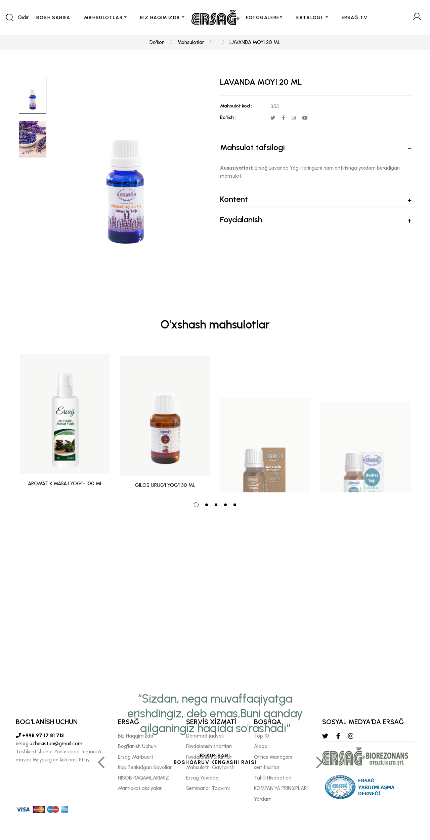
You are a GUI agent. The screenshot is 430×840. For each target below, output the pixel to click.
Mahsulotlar (190, 42)
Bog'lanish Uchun (137, 746)
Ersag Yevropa (202, 778)
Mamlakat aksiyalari (140, 788)
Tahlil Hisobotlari (272, 778)
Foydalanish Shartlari (209, 757)
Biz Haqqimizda (135, 736)
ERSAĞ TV (355, 17)
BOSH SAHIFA (53, 17)
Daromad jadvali (205, 736)
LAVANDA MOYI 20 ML (255, 42)
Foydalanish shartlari (209, 746)
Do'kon (157, 42)
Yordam (262, 799)
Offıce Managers (273, 757)
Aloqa (260, 746)
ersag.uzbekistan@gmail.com (49, 744)
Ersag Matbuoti (135, 757)
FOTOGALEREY (264, 17)
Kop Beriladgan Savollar (145, 767)
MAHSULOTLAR (103, 17)
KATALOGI (310, 17)
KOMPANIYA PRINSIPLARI (281, 788)
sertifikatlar (267, 767)
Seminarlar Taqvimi (208, 788)
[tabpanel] (65, 420)
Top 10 (261, 736)
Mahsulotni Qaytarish (210, 767)
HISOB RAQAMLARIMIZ (143, 778)
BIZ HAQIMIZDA (160, 17)
